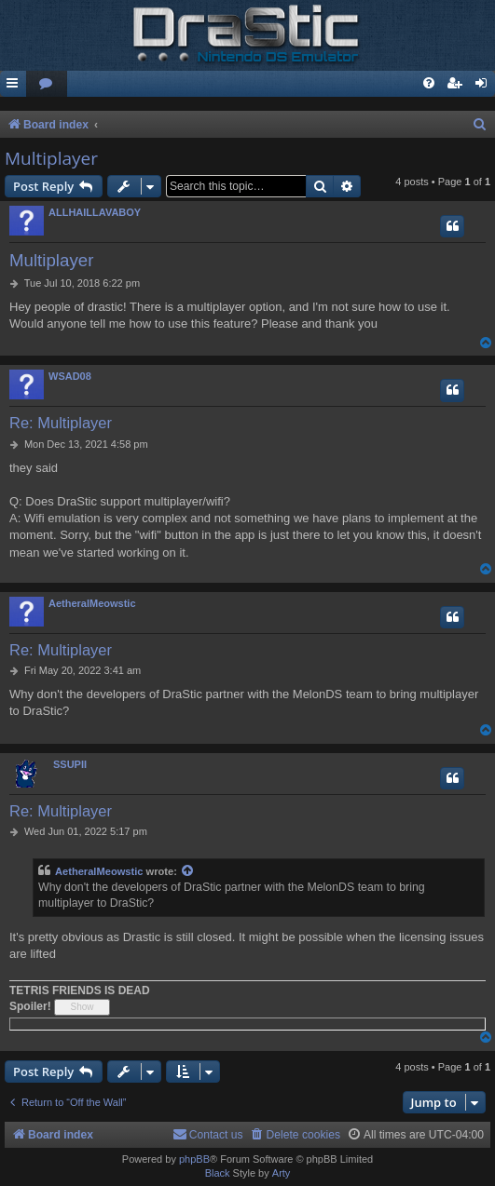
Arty (281, 1173)
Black (217, 1173)
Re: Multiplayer (60, 422)
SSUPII (70, 764)
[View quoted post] (188, 872)
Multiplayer (51, 158)
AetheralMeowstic (92, 603)
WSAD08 (69, 376)
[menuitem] (47, 84)
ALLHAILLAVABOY (94, 212)
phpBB (194, 1159)
